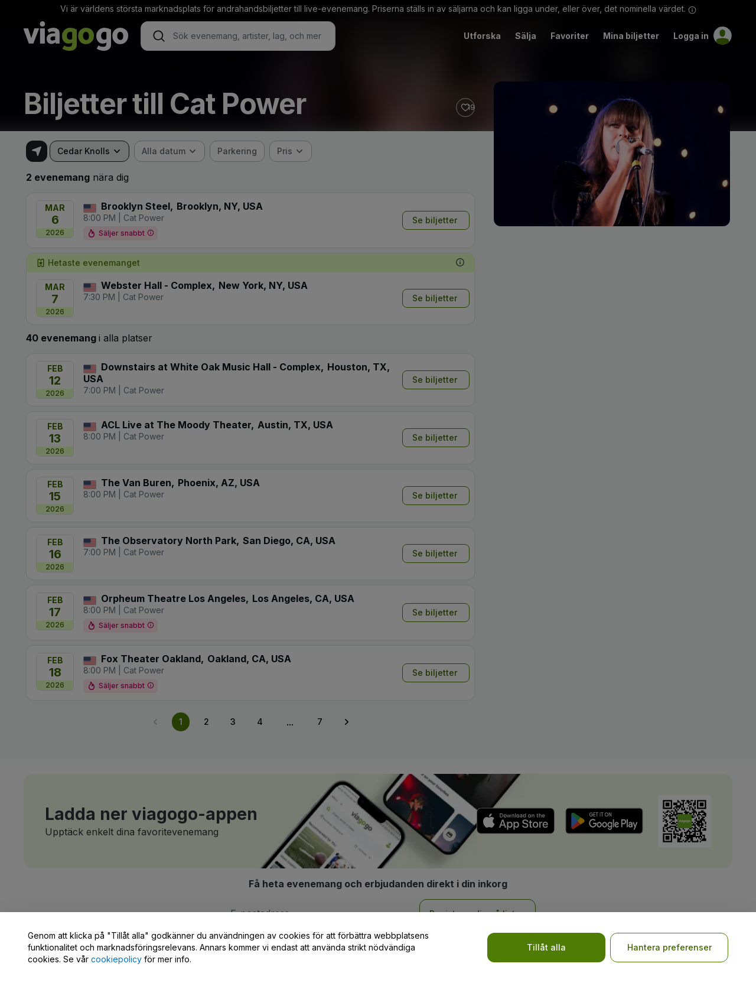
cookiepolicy (116, 959)
